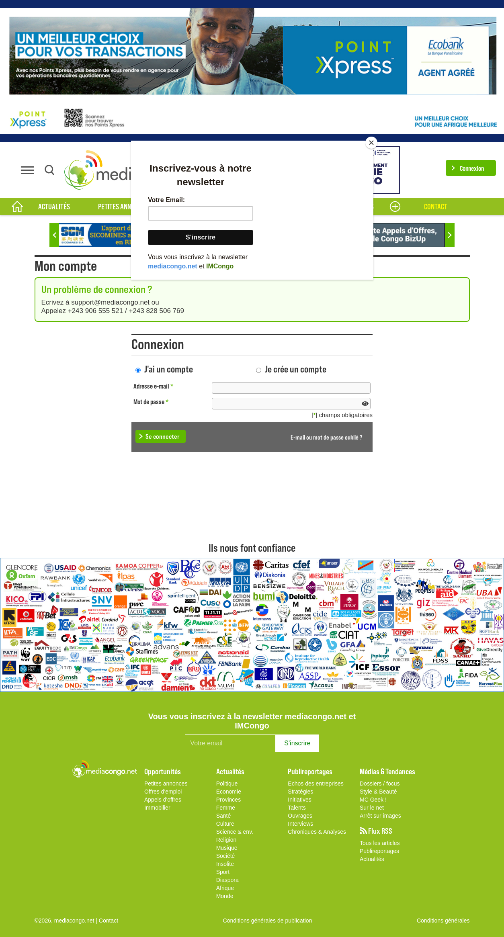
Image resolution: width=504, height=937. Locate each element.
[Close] (371, 143)
